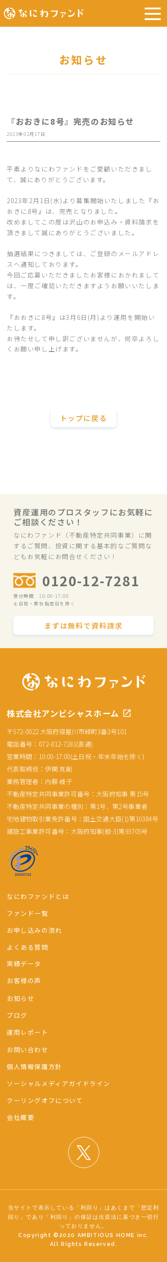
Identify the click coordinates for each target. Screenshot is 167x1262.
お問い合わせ (28, 1049)
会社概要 (20, 1117)
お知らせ (20, 998)
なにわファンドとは (38, 896)
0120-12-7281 (91, 580)
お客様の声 (24, 980)
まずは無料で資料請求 (83, 625)
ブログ (17, 1015)
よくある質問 (28, 947)
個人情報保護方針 (34, 1066)
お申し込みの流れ (34, 930)
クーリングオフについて (45, 1100)
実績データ (24, 963)
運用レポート (28, 1032)
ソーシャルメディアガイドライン (58, 1083)
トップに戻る (83, 417)
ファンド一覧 (28, 913)
